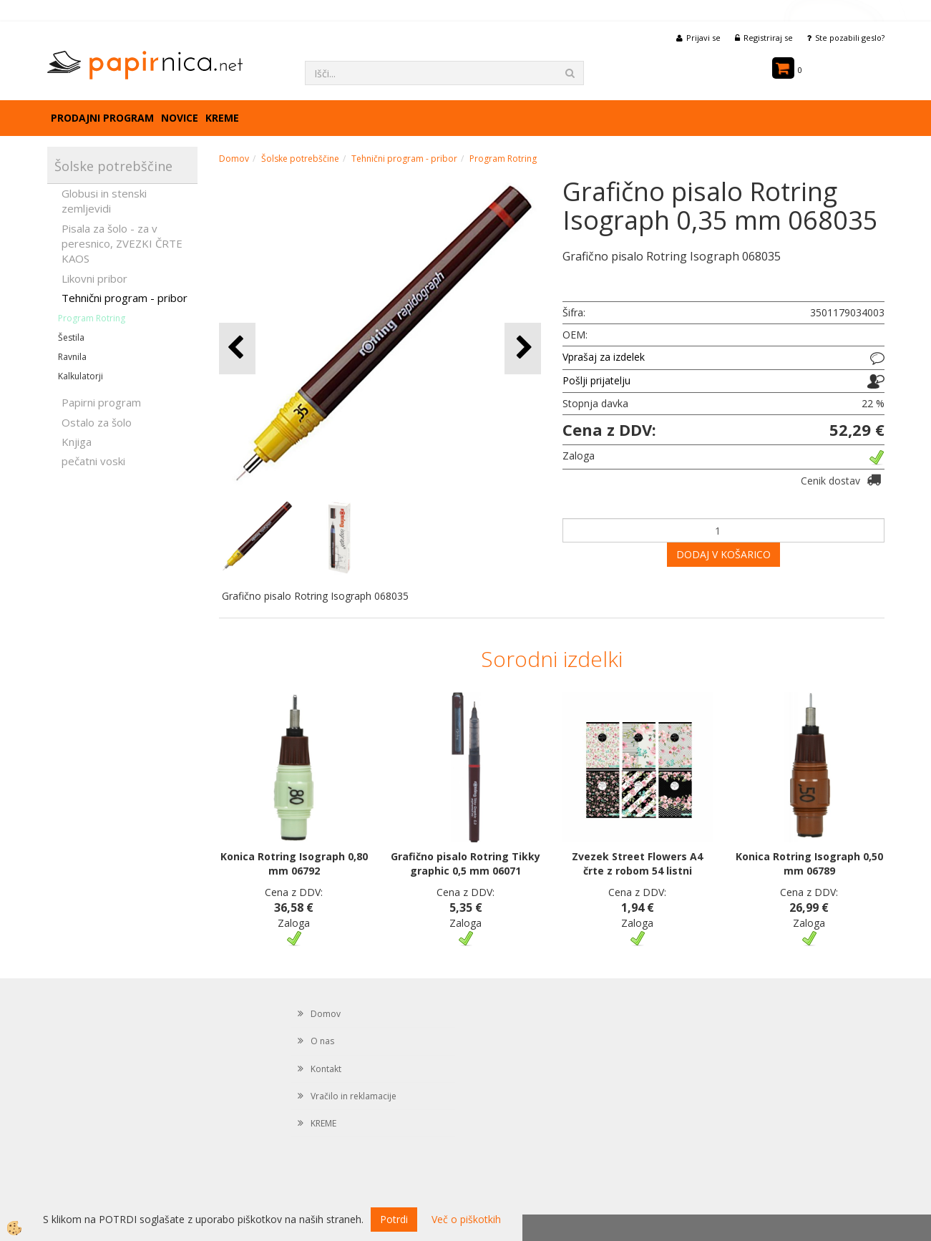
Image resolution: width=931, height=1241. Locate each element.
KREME (222, 118)
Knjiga (77, 441)
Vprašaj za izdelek (603, 357)
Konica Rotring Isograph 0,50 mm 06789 (809, 863)
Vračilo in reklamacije (353, 1096)
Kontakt (326, 1069)
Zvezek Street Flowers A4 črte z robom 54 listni (637, 863)
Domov (234, 158)
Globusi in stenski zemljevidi (104, 200)
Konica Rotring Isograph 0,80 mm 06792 (294, 863)
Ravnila (72, 357)
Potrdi (394, 1219)
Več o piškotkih (466, 1219)
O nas (322, 1041)
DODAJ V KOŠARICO (723, 554)
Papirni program (101, 402)
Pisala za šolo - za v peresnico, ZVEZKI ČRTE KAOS (122, 243)
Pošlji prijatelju (596, 380)
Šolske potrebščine (300, 158)
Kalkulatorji (80, 376)
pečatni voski (93, 461)
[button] (523, 348)
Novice (179, 118)
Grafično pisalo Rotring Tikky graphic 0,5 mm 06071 (465, 863)
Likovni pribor (94, 278)
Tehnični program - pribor (124, 298)
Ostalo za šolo (97, 422)
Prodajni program (102, 118)
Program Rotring (91, 318)
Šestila (71, 337)
